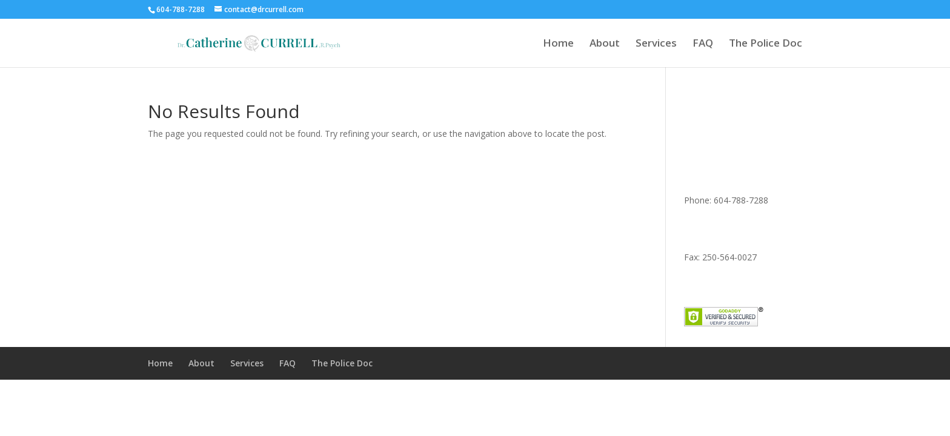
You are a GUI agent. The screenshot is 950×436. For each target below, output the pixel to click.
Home (558, 44)
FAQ (703, 44)
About (605, 44)
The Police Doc (765, 44)
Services (656, 44)
